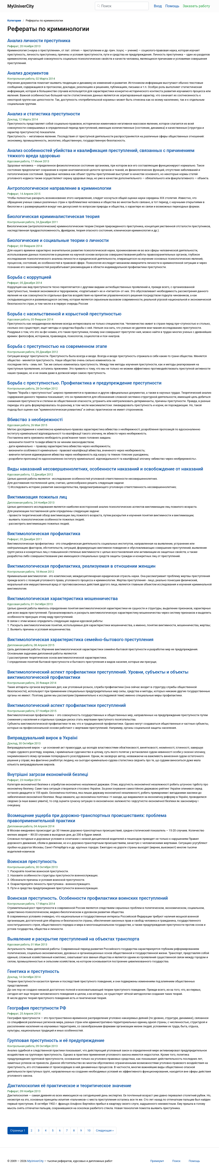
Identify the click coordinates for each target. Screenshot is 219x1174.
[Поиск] (122, 6)
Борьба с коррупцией (29, 277)
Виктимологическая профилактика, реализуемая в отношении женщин (81, 566)
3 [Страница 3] (38, 1130)
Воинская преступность (32, 861)
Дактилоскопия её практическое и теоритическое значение (69, 1085)
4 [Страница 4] (45, 1130)
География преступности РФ (36, 1008)
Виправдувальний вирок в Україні (42, 737)
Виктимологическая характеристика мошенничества (62, 598)
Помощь (172, 6)
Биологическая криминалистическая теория (53, 216)
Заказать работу (196, 6)
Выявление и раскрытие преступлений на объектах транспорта (73, 939)
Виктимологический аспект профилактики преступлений (66, 705)
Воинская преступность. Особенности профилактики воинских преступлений (87, 898)
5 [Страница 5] (52, 1130)
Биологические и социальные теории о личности (58, 240)
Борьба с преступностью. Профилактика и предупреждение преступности (84, 383)
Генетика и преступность (33, 971)
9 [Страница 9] (81, 1130)
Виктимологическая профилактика (43, 533)
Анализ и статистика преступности (43, 113)
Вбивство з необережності (35, 419)
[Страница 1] (17, 1130)
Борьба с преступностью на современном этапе (57, 346)
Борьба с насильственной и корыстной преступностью (64, 313)
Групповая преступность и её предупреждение (55, 1040)
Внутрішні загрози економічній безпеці (47, 774)
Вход (158, 6)
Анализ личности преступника (39, 40)
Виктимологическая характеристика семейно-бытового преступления (80, 639)
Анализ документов (28, 73)
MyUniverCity (35, 1161)
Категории (14, 20)
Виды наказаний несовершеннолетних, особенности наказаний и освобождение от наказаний (105, 469)
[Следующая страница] (105, 1130)
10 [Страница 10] (88, 1130)
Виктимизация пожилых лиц (37, 497)
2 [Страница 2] (31, 1130)
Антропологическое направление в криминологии (59, 188)
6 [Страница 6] (60, 1130)
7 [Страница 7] (67, 1130)
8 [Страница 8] (74, 1130)
